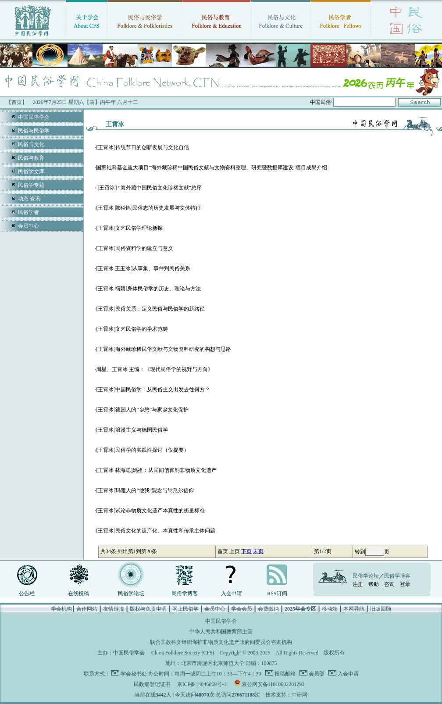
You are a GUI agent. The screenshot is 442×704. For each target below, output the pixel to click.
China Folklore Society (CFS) (182, 653)
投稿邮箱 (284, 674)
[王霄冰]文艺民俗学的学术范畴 (132, 329)
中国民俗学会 (34, 117)
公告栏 (27, 593)
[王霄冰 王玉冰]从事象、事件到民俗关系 (143, 268)
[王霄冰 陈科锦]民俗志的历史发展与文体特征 (148, 208)
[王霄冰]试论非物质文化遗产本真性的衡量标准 (150, 510)
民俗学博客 (184, 593)
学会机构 (61, 609)
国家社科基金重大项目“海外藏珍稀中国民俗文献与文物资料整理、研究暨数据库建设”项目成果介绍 (211, 167)
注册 (358, 584)
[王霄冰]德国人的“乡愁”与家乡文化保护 (142, 410)
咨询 (389, 584)
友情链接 (113, 609)
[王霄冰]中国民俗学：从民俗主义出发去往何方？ (153, 389)
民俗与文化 (31, 144)
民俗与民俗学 (34, 131)
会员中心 (28, 226)
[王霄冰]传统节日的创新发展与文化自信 (142, 147)
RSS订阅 (277, 593)
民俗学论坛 (131, 593)
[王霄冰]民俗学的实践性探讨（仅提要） (142, 450)
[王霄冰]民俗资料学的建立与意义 (134, 248)
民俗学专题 (31, 185)
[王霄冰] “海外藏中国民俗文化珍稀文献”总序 (149, 188)
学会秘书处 (134, 674)
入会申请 (231, 593)
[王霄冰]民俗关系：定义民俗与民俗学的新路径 (150, 309)
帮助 (373, 584)
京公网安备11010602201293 (273, 684)
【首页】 (16, 102)
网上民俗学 (185, 609)
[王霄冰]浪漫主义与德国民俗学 (132, 430)
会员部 (315, 674)
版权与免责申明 (148, 609)
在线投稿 (78, 593)
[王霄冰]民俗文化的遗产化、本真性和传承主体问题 (155, 531)
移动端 (330, 609)
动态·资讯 (29, 199)
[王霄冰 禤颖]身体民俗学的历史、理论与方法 (148, 289)
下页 (246, 551)
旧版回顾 (380, 609)
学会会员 (241, 609)
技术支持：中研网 (286, 695)
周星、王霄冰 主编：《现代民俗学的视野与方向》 (154, 369)
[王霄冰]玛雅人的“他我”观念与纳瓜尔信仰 (145, 490)
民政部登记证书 (152, 684)
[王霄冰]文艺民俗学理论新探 (129, 228)
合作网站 (86, 609)
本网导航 (353, 609)
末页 (258, 551)
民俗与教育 (31, 158)
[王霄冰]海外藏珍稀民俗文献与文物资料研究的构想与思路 (163, 349)
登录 (405, 584)
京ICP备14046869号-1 (202, 684)
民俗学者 (28, 212)
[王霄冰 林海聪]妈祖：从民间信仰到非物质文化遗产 (156, 470)
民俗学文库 (31, 171)
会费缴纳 (268, 609)
